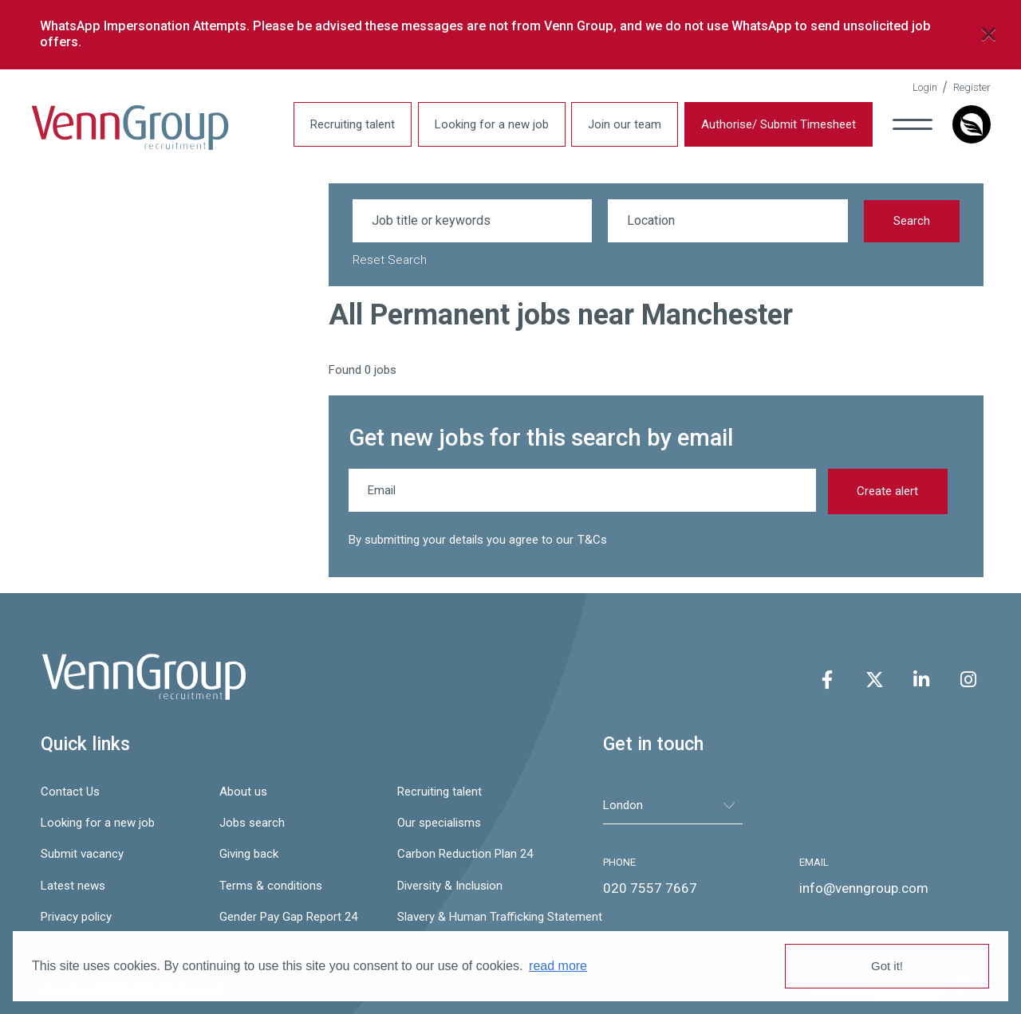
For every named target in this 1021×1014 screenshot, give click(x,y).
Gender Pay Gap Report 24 (288, 917)
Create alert (887, 491)
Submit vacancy (82, 854)
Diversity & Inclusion (450, 885)
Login (925, 87)
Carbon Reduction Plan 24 (465, 854)
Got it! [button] (887, 966)
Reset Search (390, 260)
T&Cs (592, 540)
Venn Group (130, 128)
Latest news (73, 885)
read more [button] (558, 966)
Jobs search (252, 823)
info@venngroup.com (863, 888)
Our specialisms (439, 823)
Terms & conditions (270, 885)
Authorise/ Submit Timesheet (778, 124)
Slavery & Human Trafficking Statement (478, 917)
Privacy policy (76, 917)
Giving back (248, 854)
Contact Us (70, 791)
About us (243, 791)
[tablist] (673, 805)
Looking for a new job (492, 124)
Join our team (624, 124)
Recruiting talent (352, 124)
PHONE (619, 862)
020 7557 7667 (650, 888)
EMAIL (814, 862)
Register (972, 87)
